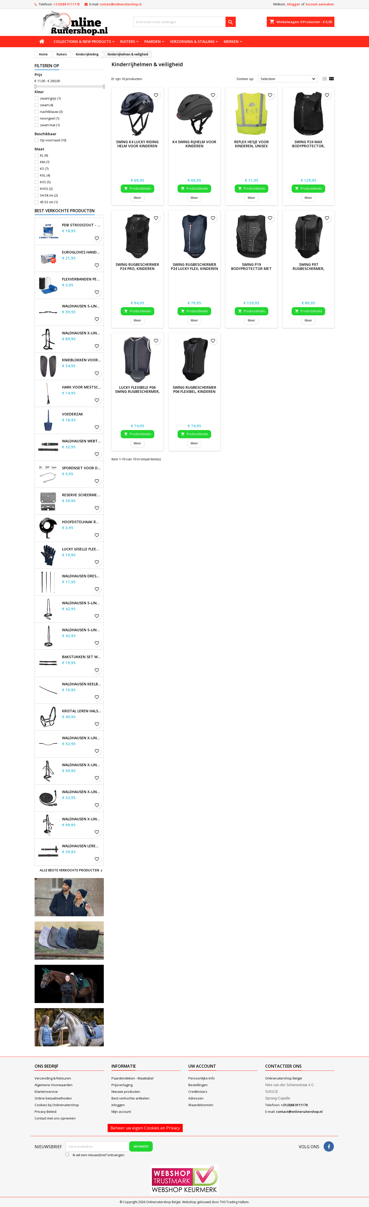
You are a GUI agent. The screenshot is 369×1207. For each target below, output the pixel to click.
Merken (231, 41)
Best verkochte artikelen (130, 1098)
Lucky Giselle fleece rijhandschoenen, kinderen (81, 549)
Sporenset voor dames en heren (81, 468)
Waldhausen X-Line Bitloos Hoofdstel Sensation (81, 333)
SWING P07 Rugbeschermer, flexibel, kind (308, 268)
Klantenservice (46, 1091)
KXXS (46, 188)
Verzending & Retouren (53, 1078)
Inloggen (293, 4)
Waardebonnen (200, 1105)
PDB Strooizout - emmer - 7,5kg (81, 225)
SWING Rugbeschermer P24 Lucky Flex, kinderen (194, 266)
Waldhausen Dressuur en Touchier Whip (81, 576)
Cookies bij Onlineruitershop (57, 1105)
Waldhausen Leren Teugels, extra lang (81, 846)
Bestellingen (198, 1085)
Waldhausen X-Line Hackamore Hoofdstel (81, 819)
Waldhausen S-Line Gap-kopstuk (81, 306)
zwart (46, 105)
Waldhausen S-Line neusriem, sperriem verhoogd (81, 630)
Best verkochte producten (65, 210)
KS (44, 168)
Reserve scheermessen (81, 495)
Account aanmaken (320, 4)
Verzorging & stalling (192, 41)
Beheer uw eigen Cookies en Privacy (145, 1128)
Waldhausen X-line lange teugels (81, 792)
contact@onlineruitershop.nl (120, 4)
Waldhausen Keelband (81, 684)
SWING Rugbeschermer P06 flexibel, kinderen (194, 389)
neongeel (49, 118)
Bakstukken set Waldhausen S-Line (81, 657)
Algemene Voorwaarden (54, 1085)
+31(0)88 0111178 (66, 4)
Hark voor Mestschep (81, 387)
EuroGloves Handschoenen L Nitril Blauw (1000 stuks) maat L (81, 252)
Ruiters (127, 41)
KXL (45, 175)
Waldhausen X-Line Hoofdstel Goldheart (81, 765)
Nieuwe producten (125, 1091)
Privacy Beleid (45, 1111)
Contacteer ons (283, 1066)
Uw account (202, 1066)
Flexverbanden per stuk (81, 279)
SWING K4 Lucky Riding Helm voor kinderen (137, 143)
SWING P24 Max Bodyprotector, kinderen (308, 145)
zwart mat (50, 125)
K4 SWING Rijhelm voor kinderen (194, 143)
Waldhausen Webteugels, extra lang (81, 441)
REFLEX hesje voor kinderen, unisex (251, 143)
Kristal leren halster (81, 711)
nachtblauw (51, 111)
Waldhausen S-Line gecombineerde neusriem (81, 603)
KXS (45, 182)
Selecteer (289, 79)
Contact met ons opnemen (55, 1118)
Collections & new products (82, 41)
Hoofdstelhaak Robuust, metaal (81, 522)
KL (44, 155)
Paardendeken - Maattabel (132, 1078)
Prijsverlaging (121, 1085)
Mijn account (121, 1111)
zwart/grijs (50, 98)
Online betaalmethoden (53, 1098)
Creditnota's (197, 1091)
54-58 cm (49, 195)
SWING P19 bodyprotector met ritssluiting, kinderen (251, 268)
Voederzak (72, 414)
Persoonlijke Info (201, 1078)
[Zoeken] (184, 22)
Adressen (195, 1098)
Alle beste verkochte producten (72, 870)
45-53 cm (49, 202)
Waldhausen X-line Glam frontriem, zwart (81, 738)
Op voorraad (53, 140)
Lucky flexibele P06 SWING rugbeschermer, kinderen (137, 391)
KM (44, 162)
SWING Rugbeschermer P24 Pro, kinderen (137, 266)
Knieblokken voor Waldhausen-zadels (81, 360)
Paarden (152, 41)
